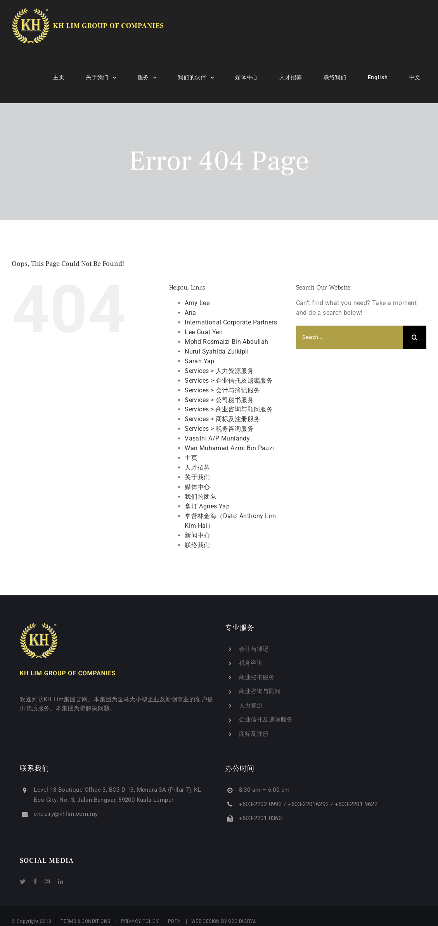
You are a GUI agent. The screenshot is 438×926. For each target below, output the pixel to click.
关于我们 (197, 477)
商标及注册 (254, 733)
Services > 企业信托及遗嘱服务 (229, 380)
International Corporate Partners (231, 322)
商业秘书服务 (257, 677)
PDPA (174, 921)
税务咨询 (251, 662)
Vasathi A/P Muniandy (217, 438)
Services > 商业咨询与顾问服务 (229, 409)
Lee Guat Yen (204, 332)
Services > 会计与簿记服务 (222, 390)
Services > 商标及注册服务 (222, 419)
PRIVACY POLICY (140, 921)
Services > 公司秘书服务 (219, 400)
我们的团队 (200, 496)
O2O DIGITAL (243, 921)
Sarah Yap (200, 361)
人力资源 (251, 705)
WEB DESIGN (205, 921)
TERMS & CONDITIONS (85, 921)
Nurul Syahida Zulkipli (217, 351)
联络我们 (197, 545)
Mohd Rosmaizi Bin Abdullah (226, 341)
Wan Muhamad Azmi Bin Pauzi (229, 448)
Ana (190, 312)
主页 (191, 457)
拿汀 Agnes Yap (207, 506)
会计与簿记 (254, 648)
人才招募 (197, 467)
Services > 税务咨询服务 (219, 428)
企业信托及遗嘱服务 (266, 719)
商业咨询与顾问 (260, 691)
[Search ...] (349, 337)
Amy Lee (197, 303)
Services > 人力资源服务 (219, 371)
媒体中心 (197, 487)
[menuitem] (63, 77)
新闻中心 (197, 535)
